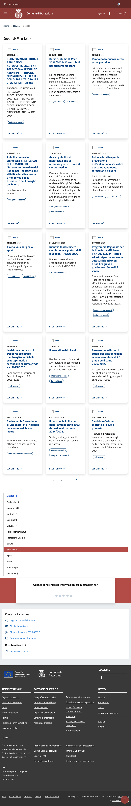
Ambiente (70, 716)
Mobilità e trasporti (43, 722)
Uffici (4, 707)
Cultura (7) (12, 514)
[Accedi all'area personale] (119, 4)
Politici (5, 717)
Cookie (38, 796)
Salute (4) (11, 543)
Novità (16, 25)
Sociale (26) (12, 549)
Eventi (101, 726)
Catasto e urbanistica (44, 717)
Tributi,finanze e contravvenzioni (74, 709)
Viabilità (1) (12, 573)
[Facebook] (108, 13)
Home (6, 25)
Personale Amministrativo (14, 722)
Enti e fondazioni (10, 712)
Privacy (28, 796)
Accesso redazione (120, 800)
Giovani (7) (12, 525)
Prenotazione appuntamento (48, 745)
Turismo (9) (12, 567)
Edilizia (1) (12, 520)
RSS (4, 796)
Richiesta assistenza (44, 761)
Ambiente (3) (13, 502)
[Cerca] (125, 13)
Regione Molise (11, 4)
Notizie (101, 697)
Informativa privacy (75, 750)
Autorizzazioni (73, 730)
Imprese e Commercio (44, 712)
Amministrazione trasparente (80, 745)
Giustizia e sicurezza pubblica (80, 702)
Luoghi (101, 721)
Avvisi (12, 49)
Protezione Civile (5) (16, 537)
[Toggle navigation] (5, 13)
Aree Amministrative (12, 702)
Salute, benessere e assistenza (75, 723)
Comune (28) (13, 508)
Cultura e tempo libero (45, 702)
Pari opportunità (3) (16, 531)
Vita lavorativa (41, 707)
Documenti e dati (10, 728)
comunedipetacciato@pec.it (15, 771)
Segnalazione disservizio (45, 750)
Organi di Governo (10, 697)
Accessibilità (15, 796)
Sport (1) (11, 555)
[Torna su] (125, 800)
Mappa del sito (52, 796)
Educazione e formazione (78, 697)
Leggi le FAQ (40, 756)
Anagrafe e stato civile (45, 697)
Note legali (71, 756)
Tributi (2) (11, 561)
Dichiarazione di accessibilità (80, 761)
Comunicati (103, 702)
